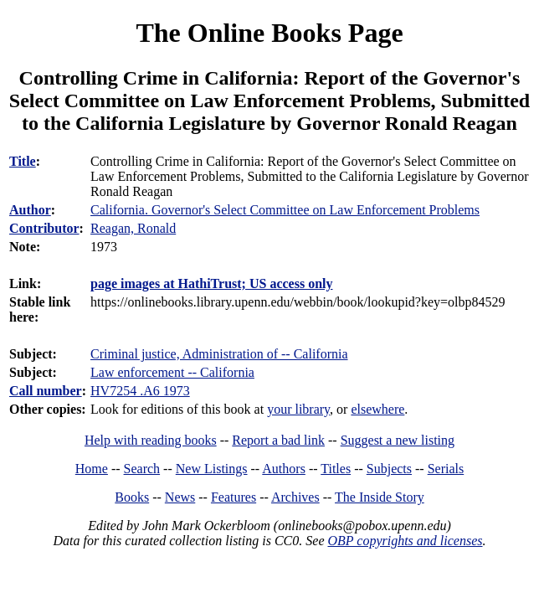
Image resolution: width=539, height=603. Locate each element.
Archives (295, 497)
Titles (336, 468)
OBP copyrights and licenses (404, 540)
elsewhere (377, 409)
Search (142, 468)
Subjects (389, 468)
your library (298, 409)
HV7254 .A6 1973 (140, 391)
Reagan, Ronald (133, 228)
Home (91, 468)
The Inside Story (379, 497)
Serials (446, 468)
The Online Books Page (269, 33)
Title (22, 161)
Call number (45, 391)
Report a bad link (278, 440)
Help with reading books (151, 440)
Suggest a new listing (397, 440)
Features (233, 497)
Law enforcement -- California (172, 372)
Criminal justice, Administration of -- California (219, 354)
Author (30, 210)
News (180, 497)
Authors (283, 468)
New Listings (212, 468)
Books (132, 497)
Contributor (44, 228)
